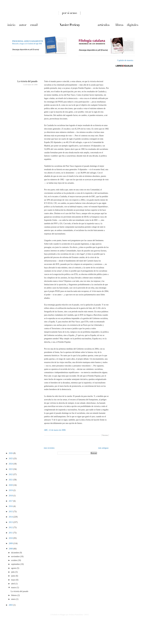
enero (13, 599)
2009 (11, 543)
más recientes (49, 448)
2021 (11, 480)
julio (13, 572)
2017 (11, 501)
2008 (11, 549)
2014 (11, 517)
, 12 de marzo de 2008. (55, 430)
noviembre (15, 556)
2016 (11, 506)
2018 (11, 496)
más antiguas (103, 448)
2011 (11, 533)
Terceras (105, 435)
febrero (14, 595)
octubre (14, 560)
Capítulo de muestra (125, 60)
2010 (11, 538)
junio (13, 576)
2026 (11, 453)
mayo (13, 580)
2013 (11, 522)
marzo (14, 587)
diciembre (15, 553)
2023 (11, 469)
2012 (11, 527)
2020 (11, 485)
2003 (11, 605)
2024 (11, 464)
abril (13, 584)
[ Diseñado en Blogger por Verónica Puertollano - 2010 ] (69, 615)
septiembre (15, 564)
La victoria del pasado (27, 81)
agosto (14, 568)
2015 (11, 511)
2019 (11, 490)
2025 (11, 458)
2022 (11, 474)
